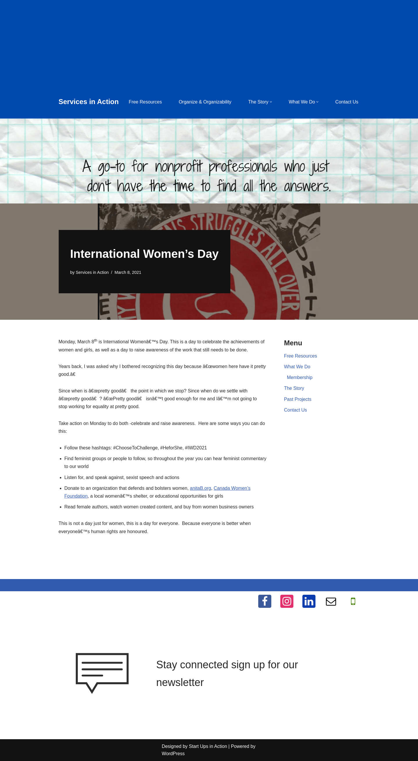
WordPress (173, 753)
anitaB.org (200, 488)
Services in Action (92, 272)
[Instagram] (286, 601)
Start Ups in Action (208, 746)
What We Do (297, 366)
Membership (300, 377)
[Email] (331, 601)
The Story (294, 388)
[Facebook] (264, 601)
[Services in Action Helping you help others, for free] (89, 102)
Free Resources (145, 101)
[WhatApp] (353, 601)
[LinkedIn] (308, 601)
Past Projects (297, 399)
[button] (271, 102)
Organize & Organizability (205, 101)
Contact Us (346, 101)
